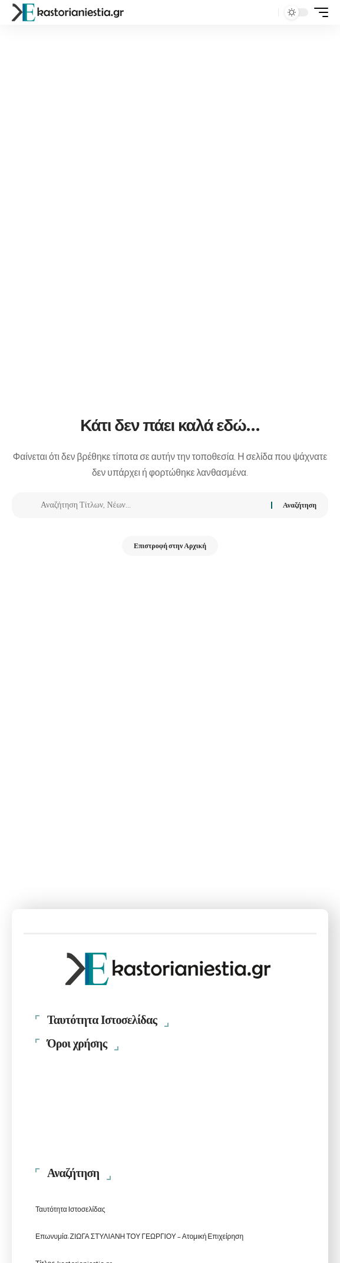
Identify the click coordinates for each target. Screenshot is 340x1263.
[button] (266, 12)
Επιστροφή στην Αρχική (170, 546)
